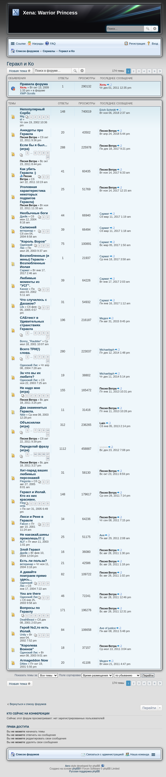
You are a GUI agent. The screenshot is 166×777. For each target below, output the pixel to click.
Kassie (24, 288)
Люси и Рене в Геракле (31, 518)
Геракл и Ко (67, 51)
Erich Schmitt (108, 109)
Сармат (104, 213)
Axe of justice (108, 628)
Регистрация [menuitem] (137, 43)
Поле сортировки (85, 675)
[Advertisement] (46, 693)
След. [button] (160, 71)
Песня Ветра (28, 137)
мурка (104, 447)
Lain (102, 423)
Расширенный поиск (154, 29)
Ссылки (21, 43)
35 (39, 454)
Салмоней (28, 227)
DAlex (23, 663)
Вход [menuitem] (155, 43)
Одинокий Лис (29, 365)
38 (48, 458)
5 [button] (149, 71)
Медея (104, 318)
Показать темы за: (36, 675)
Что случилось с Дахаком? (33, 301)
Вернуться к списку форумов (28, 704)
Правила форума (34, 84)
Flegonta (25, 481)
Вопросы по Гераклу (30, 609)
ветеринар (26, 230)
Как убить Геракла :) (28, 171)
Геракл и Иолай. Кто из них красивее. (33, 495)
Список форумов (27, 51)
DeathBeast (27, 619)
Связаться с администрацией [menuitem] (104, 754)
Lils (22, 306)
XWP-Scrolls (27, 93)
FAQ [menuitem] (52, 43)
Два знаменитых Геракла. (33, 409)
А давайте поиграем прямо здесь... (33, 575)
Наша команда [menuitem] (139, 754)
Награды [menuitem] (38, 43)
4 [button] (144, 71)
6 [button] (154, 71)
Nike (22, 414)
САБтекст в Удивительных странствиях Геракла (32, 323)
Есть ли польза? (33, 561)
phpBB (76, 768)
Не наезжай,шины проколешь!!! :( (34, 536)
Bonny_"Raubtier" (31, 341)
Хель (23, 87)
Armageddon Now (34, 660)
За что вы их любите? (30, 375)
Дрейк (24, 216)
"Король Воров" (33, 241)
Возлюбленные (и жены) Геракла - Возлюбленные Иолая (34, 261)
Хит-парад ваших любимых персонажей (34, 474)
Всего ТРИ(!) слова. (30, 351)
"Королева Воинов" (28, 647)
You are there (30, 593)
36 (43, 454)
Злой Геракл (30, 549)
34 (35, 454)
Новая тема (18, 70)
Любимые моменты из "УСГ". (30, 281)
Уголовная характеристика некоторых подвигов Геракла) (32, 194)
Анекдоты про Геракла (31, 132)
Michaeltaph (107, 349)
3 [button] (139, 71)
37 (48, 454)
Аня (102, 535)
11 (48, 434)
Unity (23, 634)
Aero (67, 766)
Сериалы (49, 51)
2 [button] (133, 71)
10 (48, 157)
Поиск (147, 29)
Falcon (24, 523)
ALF (22, 541)
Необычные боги (34, 213)
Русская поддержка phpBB (84, 771)
